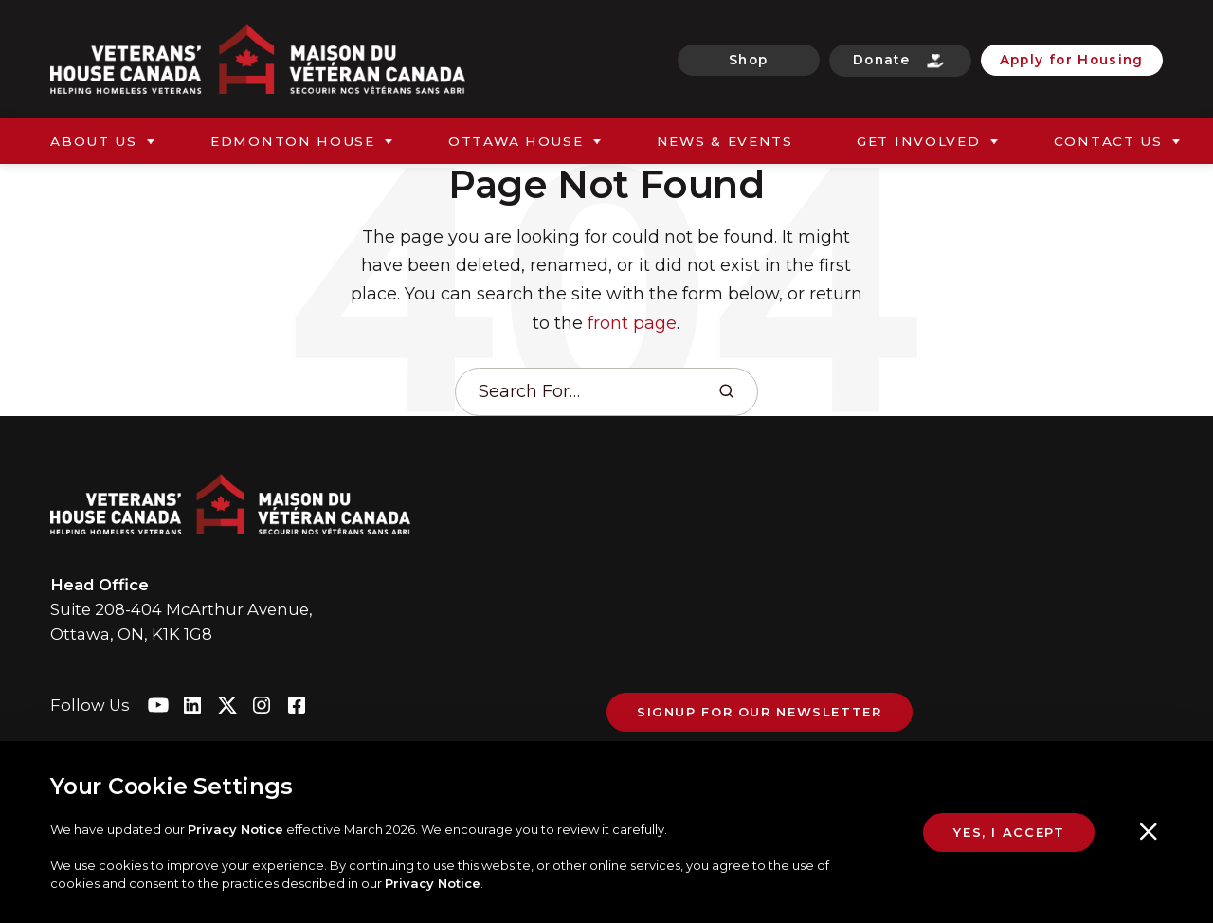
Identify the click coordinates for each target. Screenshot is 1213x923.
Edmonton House (292, 141)
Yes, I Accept (1008, 837)
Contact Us (1108, 141)
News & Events (725, 141)
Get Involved (919, 141)
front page (632, 323)
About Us (93, 141)
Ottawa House (516, 141)
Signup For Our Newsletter (759, 711)
